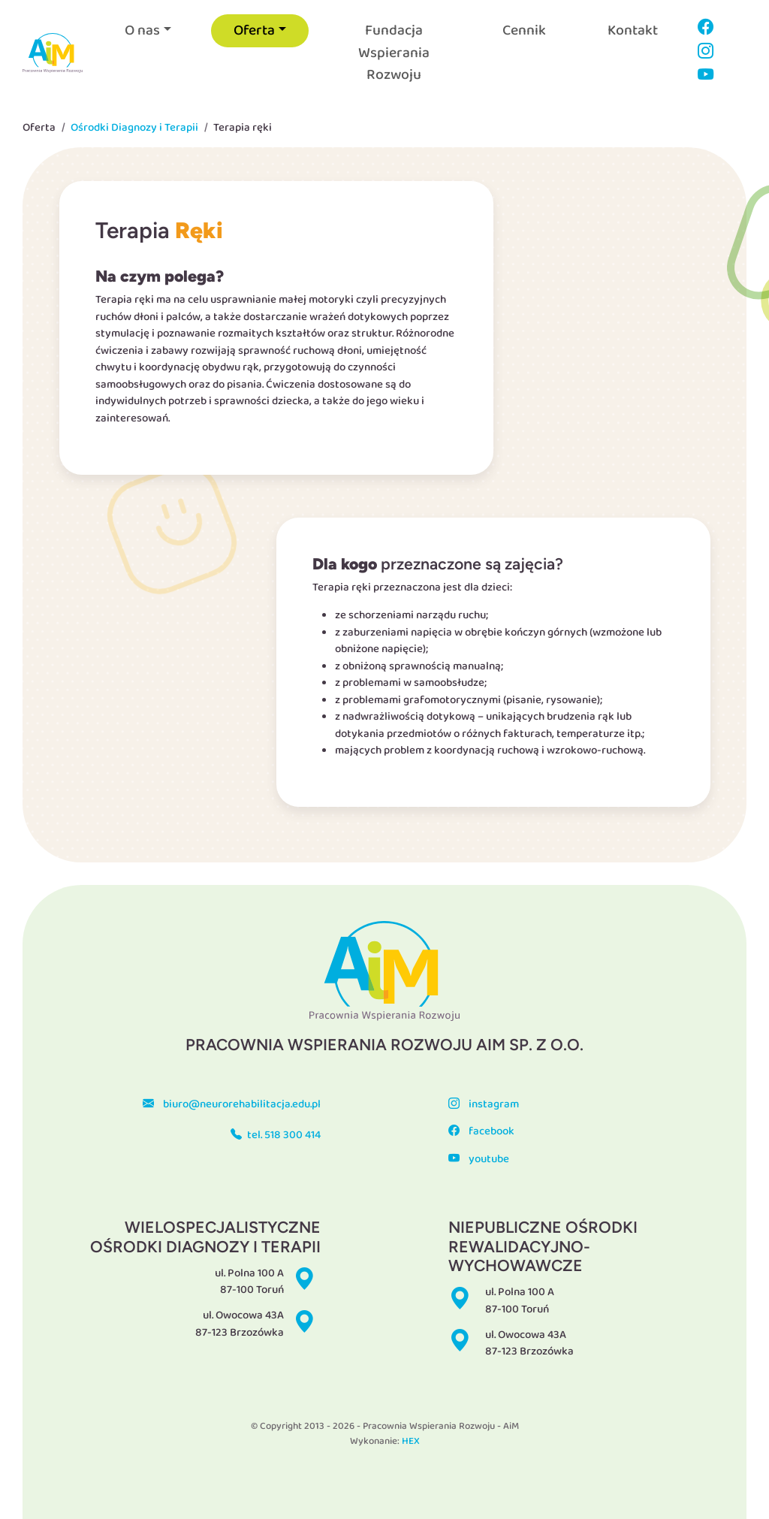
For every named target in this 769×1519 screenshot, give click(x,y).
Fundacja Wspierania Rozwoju (394, 52)
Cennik (524, 30)
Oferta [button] (254, 30)
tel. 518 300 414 (276, 1135)
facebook (481, 1131)
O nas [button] (142, 30)
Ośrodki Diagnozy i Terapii (134, 128)
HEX (411, 1441)
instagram (483, 1104)
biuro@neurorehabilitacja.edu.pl (231, 1104)
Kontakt (633, 30)
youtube (478, 1159)
